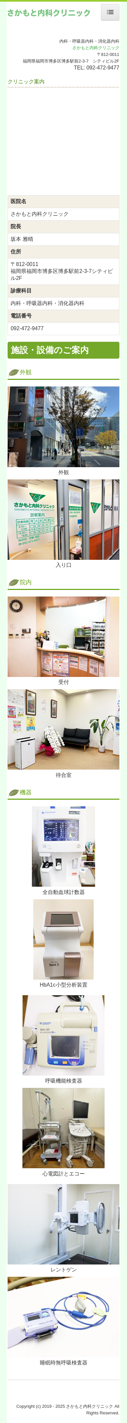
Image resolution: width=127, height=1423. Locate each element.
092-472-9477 (102, 67)
